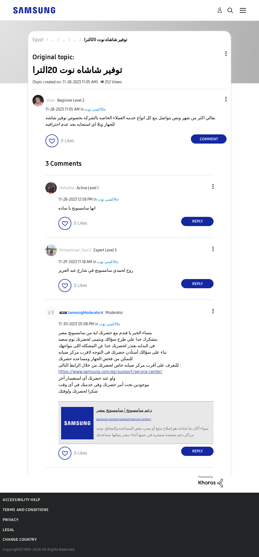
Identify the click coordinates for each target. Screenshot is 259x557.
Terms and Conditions (26, 510)
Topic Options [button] (217, 53)
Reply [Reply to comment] (197, 221)
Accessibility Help (21, 500)
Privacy (10, 520)
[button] (217, 99)
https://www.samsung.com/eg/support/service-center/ (110, 371)
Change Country (20, 539)
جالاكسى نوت (95, 109)
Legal (8, 530)
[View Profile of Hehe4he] (66, 188)
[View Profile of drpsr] (51, 100)
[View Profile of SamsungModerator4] (85, 312)
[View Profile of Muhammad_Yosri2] (75, 250)
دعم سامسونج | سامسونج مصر (124, 410)
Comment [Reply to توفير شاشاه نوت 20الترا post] (209, 139)
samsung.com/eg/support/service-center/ (123, 419)
